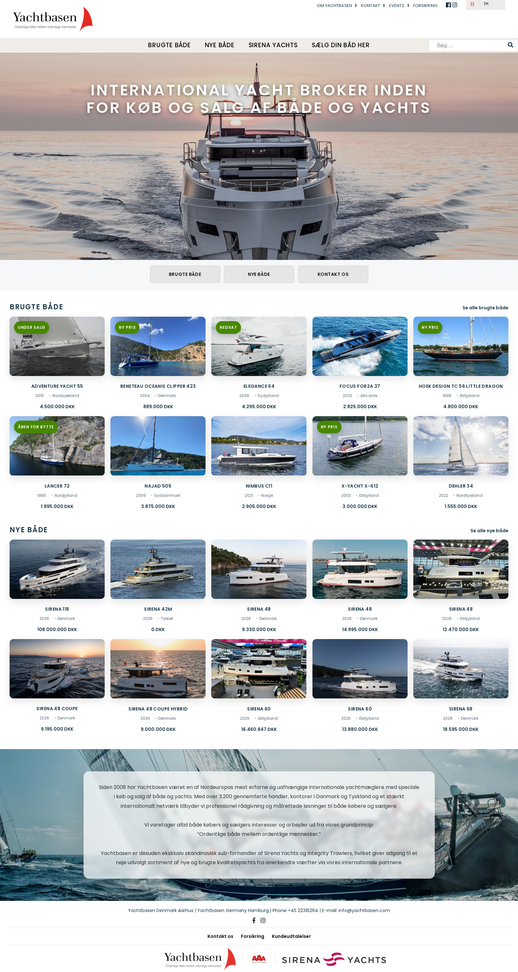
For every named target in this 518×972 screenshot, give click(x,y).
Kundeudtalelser (291, 936)
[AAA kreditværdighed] (259, 959)
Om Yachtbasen (334, 6)
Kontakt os (333, 274)
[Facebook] (253, 920)
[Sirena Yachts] (334, 959)
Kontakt (370, 6)
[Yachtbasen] (200, 959)
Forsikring (425, 6)
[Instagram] (263, 920)
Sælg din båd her (341, 45)
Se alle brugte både (485, 308)
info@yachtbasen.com (364, 910)
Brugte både (169, 45)
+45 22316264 (303, 910)
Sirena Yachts (273, 45)
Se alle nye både (489, 530)
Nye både (220, 45)
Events (396, 6)
